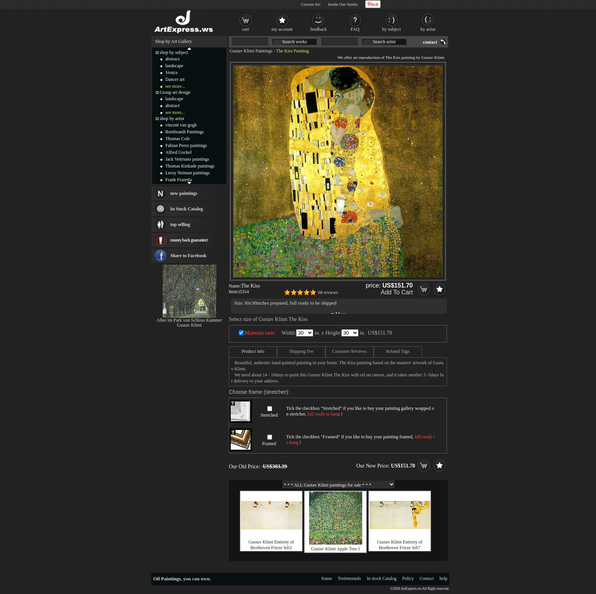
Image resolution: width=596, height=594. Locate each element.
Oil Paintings (167, 578)
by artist (428, 29)
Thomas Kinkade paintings (189, 166)
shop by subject (174, 52)
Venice (171, 72)
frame (327, 578)
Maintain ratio (259, 333)
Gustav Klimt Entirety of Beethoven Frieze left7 (400, 544)
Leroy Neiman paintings (187, 172)
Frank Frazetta (178, 179)
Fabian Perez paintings (186, 145)
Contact (427, 578)
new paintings (183, 193)
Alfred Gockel (178, 152)
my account (282, 29)
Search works (294, 41)
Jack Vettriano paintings (187, 159)
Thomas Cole (177, 138)
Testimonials (349, 578)
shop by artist (172, 118)
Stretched (268, 415)
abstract (172, 59)
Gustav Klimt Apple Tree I (335, 548)
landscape (174, 65)
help (443, 578)
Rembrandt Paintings (184, 131)
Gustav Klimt (189, 325)
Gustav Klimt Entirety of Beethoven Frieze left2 (271, 544)
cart (245, 29)
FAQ (354, 29)
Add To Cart (397, 292)
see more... (175, 86)
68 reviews (328, 292)
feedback (318, 29)
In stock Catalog (382, 578)
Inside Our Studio (343, 4)
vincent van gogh (181, 125)
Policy (408, 578)
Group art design (175, 92)
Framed (269, 443)
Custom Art (310, 4)
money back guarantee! (189, 240)
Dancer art (174, 79)
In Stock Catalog (186, 209)
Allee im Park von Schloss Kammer (189, 320)
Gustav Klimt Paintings (251, 51)
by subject (391, 29)
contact (430, 42)
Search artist (384, 41)
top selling (180, 224)
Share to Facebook (188, 255)
